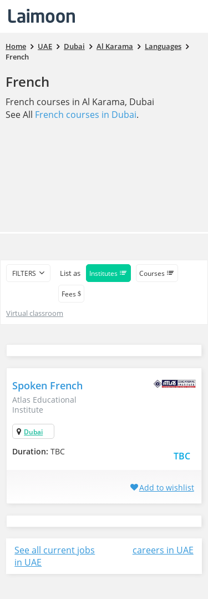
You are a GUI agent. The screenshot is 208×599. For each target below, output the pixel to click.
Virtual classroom (34, 313)
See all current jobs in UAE (54, 556)
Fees (71, 294)
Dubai (33, 432)
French (27, 81)
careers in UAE (163, 550)
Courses (157, 273)
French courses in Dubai (85, 114)
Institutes (108, 273)
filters (24, 273)
